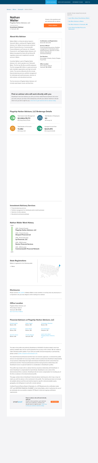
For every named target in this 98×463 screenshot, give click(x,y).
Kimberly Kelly (14, 323)
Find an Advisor (53, 25)
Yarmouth (20, 9)
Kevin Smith (28, 329)
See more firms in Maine (16, 311)
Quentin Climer (14, 335)
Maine (14, 9)
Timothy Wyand (29, 335)
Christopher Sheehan (46, 323)
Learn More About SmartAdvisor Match (79, 18)
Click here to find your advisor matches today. (36, 404)
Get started (55, 402)
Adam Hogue (29, 323)
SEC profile (21, 292)
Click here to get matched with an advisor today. (43, 100)
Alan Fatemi (13, 329)
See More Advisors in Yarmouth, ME (78, 24)
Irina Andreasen (45, 329)
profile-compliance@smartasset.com (27, 353)
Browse (9, 9)
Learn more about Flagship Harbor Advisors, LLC (48, 335)
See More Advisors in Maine (76, 21)
